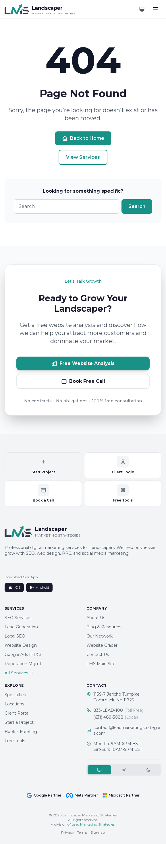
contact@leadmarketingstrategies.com (126, 730)
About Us (95, 617)
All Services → (19, 672)
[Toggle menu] (155, 9)
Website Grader (101, 645)
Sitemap (98, 832)
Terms (82, 832)
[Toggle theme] (142, 9)
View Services (83, 157)
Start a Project (19, 722)
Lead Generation (21, 626)
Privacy (67, 832)
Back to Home (83, 138)
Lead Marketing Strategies (93, 824)
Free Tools (15, 740)
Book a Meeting (21, 731)
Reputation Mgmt (23, 663)
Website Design (21, 645)
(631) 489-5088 (115, 717)
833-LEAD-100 (118, 710)
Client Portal (17, 713)
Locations (14, 704)
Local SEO (15, 636)
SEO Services (18, 617)
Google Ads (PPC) (23, 654)
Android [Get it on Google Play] (39, 587)
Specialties (15, 694)
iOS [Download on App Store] (14, 587)
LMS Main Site (100, 663)
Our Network (99, 636)
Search (136, 206)
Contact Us (97, 654)
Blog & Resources (104, 626)
